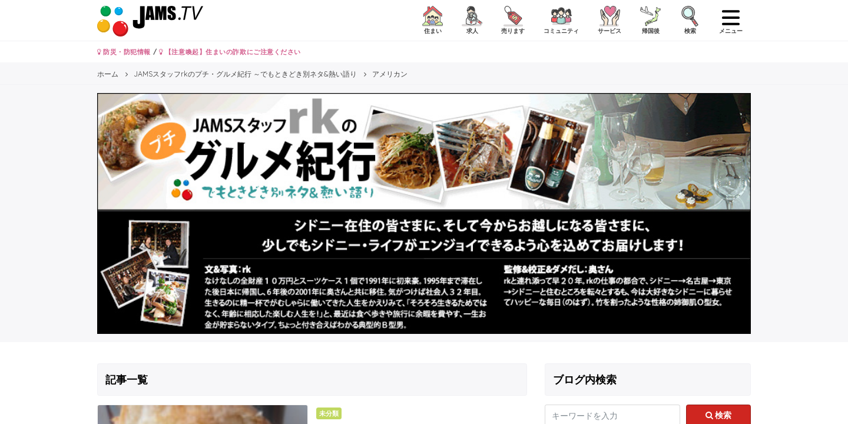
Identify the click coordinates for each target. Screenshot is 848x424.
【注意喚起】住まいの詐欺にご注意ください (230, 52)
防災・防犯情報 (124, 52)
